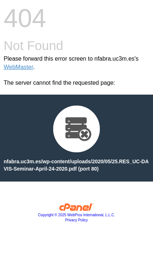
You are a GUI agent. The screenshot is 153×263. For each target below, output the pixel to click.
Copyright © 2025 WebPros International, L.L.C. (76, 215)
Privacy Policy (76, 220)
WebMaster (18, 67)
